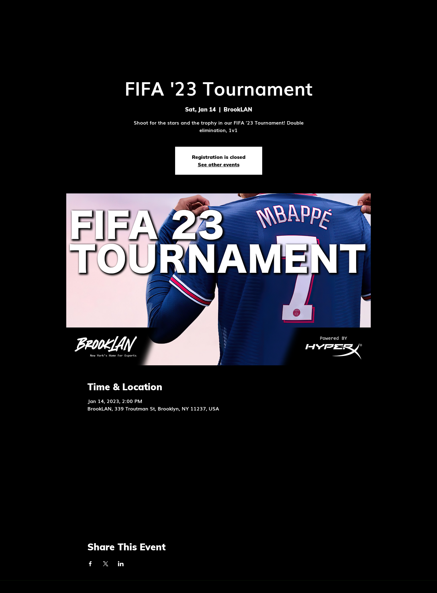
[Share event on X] (106, 563)
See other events (218, 164)
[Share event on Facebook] (90, 563)
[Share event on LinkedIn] (121, 563)
